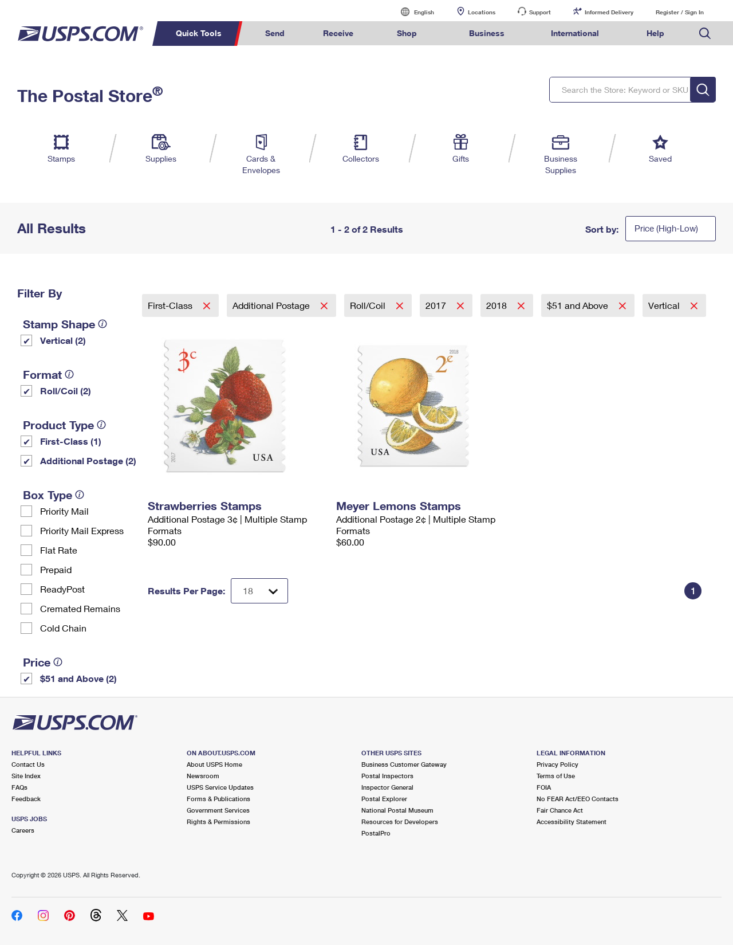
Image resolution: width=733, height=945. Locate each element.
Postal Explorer (384, 798)
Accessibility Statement (571, 821)
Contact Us (28, 764)
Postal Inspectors (387, 775)
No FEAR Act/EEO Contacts (577, 798)
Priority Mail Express (82, 530)
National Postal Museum (397, 810)
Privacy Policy (557, 764)
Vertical (665, 305)
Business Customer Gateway (404, 764)
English (412, 11)
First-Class (171, 305)
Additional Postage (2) (88, 460)
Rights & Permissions (218, 821)
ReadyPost (62, 588)
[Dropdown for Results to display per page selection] (259, 590)
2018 (497, 305)
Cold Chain (63, 627)
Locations (481, 12)
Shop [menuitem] (407, 33)
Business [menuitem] (487, 33)
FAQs (19, 787)
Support (540, 12)
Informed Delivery (609, 12)
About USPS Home (214, 764)
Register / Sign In (680, 12)
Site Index (26, 775)
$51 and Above (578, 305)
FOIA (544, 787)
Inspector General (387, 787)
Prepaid (56, 569)
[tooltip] (102, 323)
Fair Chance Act (560, 810)
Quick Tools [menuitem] (199, 33)
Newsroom (203, 775)
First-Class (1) (70, 441)
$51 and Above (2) (78, 678)
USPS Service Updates (220, 787)
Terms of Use (556, 775)
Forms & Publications (218, 798)
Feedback (26, 798)
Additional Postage (272, 305)
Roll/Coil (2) (65, 390)
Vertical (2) (63, 340)
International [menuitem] (575, 33)
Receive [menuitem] (338, 33)
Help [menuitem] (655, 33)
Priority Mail (64, 510)
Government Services (218, 810)
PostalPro (376, 833)
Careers (22, 830)
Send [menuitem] (275, 33)
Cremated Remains (80, 608)
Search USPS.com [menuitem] (705, 33)
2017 (436, 305)
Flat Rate (58, 549)
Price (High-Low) (666, 228)
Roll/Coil (369, 305)
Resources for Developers (399, 821)
